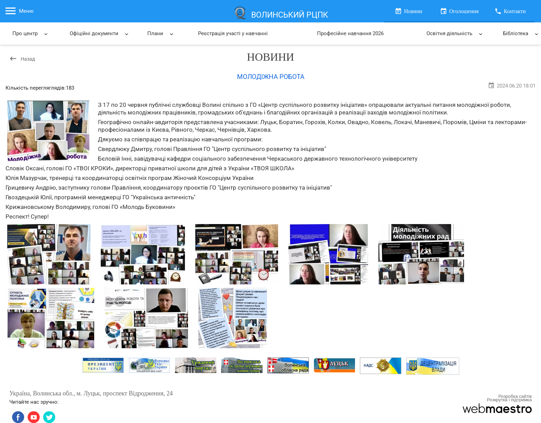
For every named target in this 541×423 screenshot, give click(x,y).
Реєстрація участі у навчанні (233, 33)
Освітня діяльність (455, 33)
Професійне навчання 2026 (350, 33)
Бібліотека (521, 33)
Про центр (30, 33)
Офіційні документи (99, 33)
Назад (22, 58)
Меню (18, 11)
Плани (160, 33)
